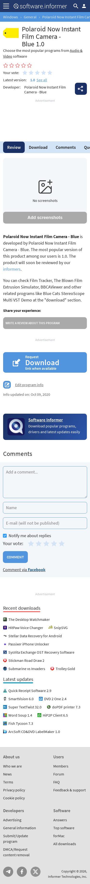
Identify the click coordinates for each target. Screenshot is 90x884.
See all (41, 79)
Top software (63, 827)
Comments (66, 147)
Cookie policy (14, 797)
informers (12, 269)
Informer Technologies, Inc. (67, 876)
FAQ (56, 782)
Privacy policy (14, 790)
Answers (60, 819)
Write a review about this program (33, 323)
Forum (58, 774)
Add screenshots (44, 217)
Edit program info (29, 384)
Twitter (35, 872)
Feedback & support (69, 790)
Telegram (8, 872)
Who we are (12, 766)
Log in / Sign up (84, 6)
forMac (59, 835)
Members (60, 766)
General (30, 16)
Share (81, 89)
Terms (8, 782)
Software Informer (45, 420)
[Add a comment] (45, 482)
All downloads (64, 843)
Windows (10, 16)
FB (22, 872)
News (7, 774)
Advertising (12, 819)
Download (38, 147)
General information (19, 827)
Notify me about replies (27, 535)
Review (14, 147)
